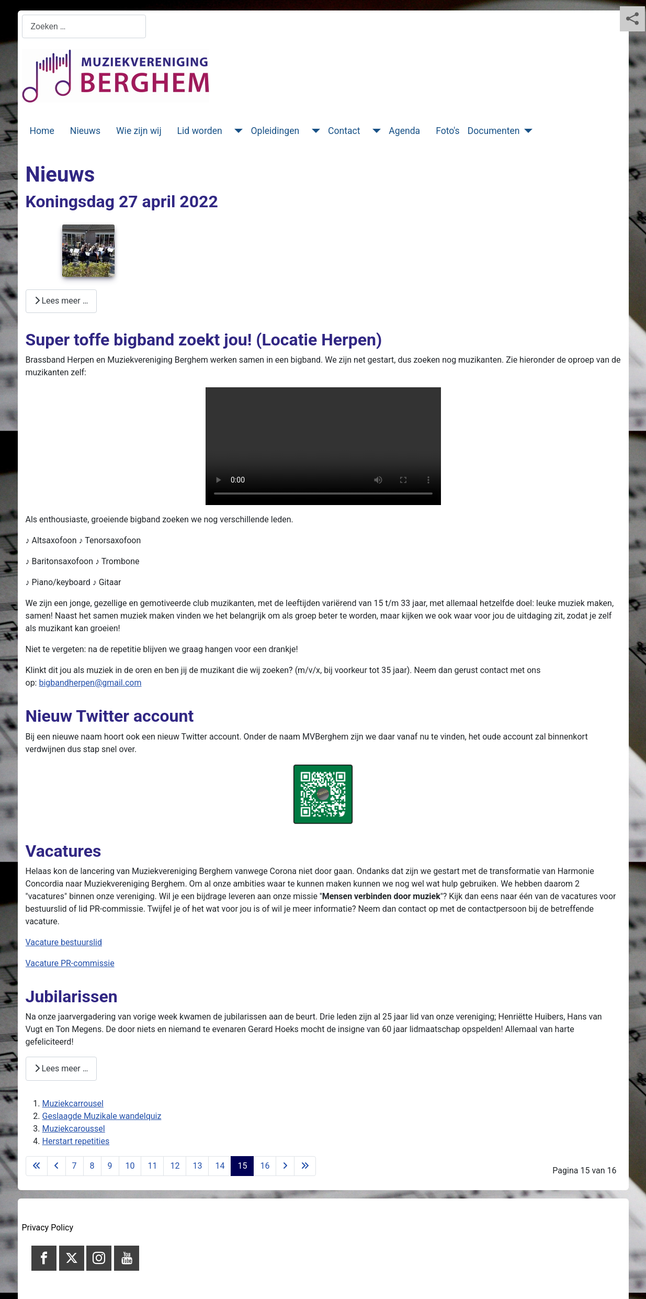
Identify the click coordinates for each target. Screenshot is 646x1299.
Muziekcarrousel (73, 1103)
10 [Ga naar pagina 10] (130, 1166)
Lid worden (199, 131)
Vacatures (63, 851)
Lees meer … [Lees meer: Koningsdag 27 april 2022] (61, 301)
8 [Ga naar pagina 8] (92, 1166)
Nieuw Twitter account (110, 716)
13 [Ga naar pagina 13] (197, 1166)
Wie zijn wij (139, 131)
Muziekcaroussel (73, 1129)
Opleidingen (275, 131)
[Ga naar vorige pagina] (56, 1166)
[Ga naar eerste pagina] (37, 1166)
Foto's (448, 131)
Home (42, 131)
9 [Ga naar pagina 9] (110, 1166)
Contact (344, 131)
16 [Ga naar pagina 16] (264, 1166)
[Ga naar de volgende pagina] (285, 1166)
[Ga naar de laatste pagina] (305, 1166)
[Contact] (374, 130)
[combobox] (84, 26)
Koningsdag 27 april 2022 (122, 201)
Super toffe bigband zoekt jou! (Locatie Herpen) (204, 340)
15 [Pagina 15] (242, 1166)
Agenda (404, 131)
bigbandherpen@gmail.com (90, 683)
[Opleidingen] (313, 130)
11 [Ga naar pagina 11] (152, 1166)
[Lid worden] (236, 130)
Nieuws (85, 131)
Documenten (494, 131)
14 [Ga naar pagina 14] (219, 1166)
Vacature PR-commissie (70, 963)
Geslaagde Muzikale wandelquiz (102, 1116)
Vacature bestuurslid (64, 942)
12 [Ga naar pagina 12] (174, 1166)
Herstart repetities (76, 1141)
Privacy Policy (48, 1228)
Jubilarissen (72, 996)
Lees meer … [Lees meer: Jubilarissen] (61, 1068)
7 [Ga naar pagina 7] (74, 1166)
